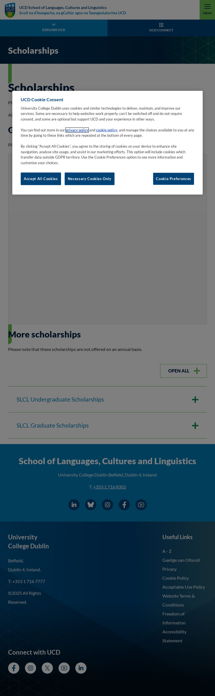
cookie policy (106, 130)
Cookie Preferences (173, 178)
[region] (107, 142)
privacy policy (77, 130)
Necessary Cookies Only (89, 178)
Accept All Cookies (41, 178)
